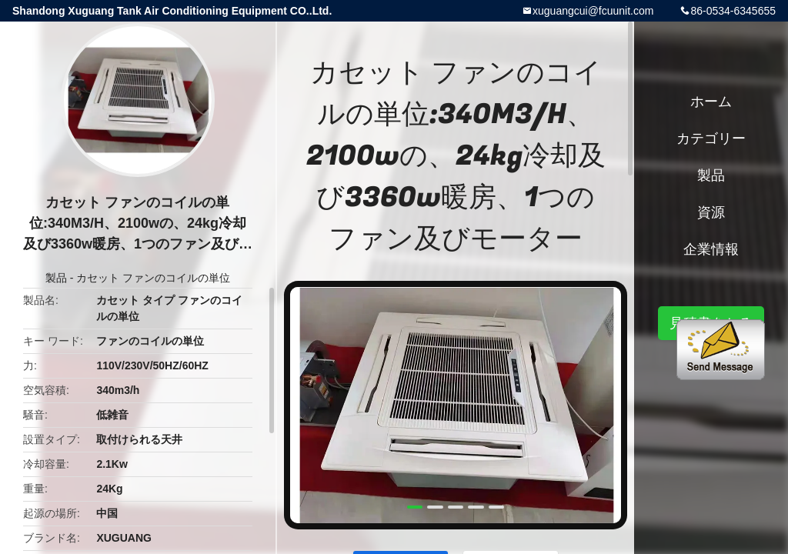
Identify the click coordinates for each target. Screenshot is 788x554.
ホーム (711, 101)
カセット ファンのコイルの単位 (153, 278)
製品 (56, 278)
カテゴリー (711, 138)
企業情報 (711, 249)
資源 (711, 212)
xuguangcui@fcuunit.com (593, 11)
